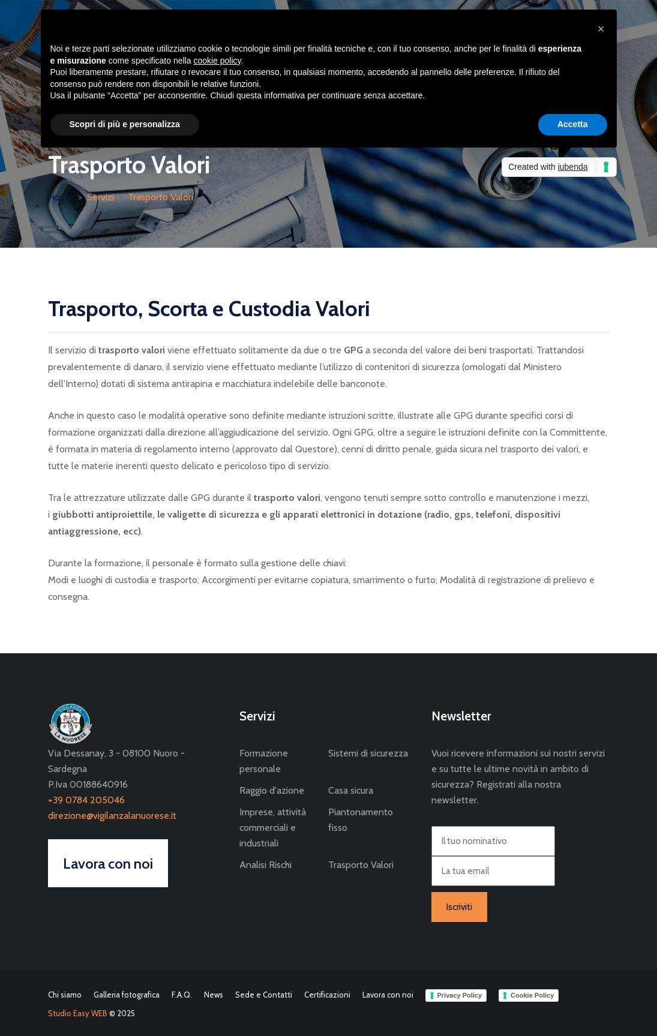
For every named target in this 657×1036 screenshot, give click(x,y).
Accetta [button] (572, 124)
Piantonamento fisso (360, 819)
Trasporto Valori (160, 197)
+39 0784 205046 (86, 800)
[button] (601, 28)
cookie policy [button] (217, 60)
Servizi (100, 197)
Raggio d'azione (271, 790)
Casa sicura (350, 790)
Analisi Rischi (265, 864)
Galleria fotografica (127, 994)
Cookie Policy (532, 995)
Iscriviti (459, 907)
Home (60, 197)
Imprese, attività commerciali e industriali (272, 827)
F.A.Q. (182, 994)
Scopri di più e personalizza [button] (125, 124)
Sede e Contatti (263, 994)
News (213, 994)
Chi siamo (65, 994)
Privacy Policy (459, 995)
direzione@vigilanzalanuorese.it (112, 815)
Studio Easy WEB (77, 1013)
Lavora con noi (387, 994)
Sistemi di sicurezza (368, 753)
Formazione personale (263, 760)
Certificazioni (327, 994)
